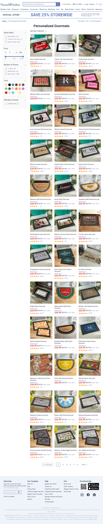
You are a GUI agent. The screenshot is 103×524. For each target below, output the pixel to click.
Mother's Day (5, 9)
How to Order (49, 494)
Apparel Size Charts (50, 484)
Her (62, 9)
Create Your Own (15, 39)
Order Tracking (68, 486)
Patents (29, 499)
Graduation (24, 9)
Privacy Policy (31, 489)
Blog (28, 486)
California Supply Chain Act (35, 491)
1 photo (12, 68)
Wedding (51, 9)
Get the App (67, 491)
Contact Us (48, 486)
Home (77, 9)
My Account (67, 484)
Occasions (34, 9)
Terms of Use (31, 496)
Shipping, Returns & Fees (71, 489)
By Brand (90, 9)
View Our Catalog (9, 496)
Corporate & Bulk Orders (52, 489)
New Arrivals (14, 42)
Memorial (43, 9)
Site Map (47, 499)
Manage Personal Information (53, 496)
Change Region (49, 502)
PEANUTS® (13, 104)
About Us (30, 484)
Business (99, 9)
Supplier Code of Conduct (34, 494)
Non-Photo (13, 74)
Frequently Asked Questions (53, 491)
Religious (15, 9)
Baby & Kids (69, 9)
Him (57, 9)
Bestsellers (13, 36)
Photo (83, 9)
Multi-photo (13, 71)
